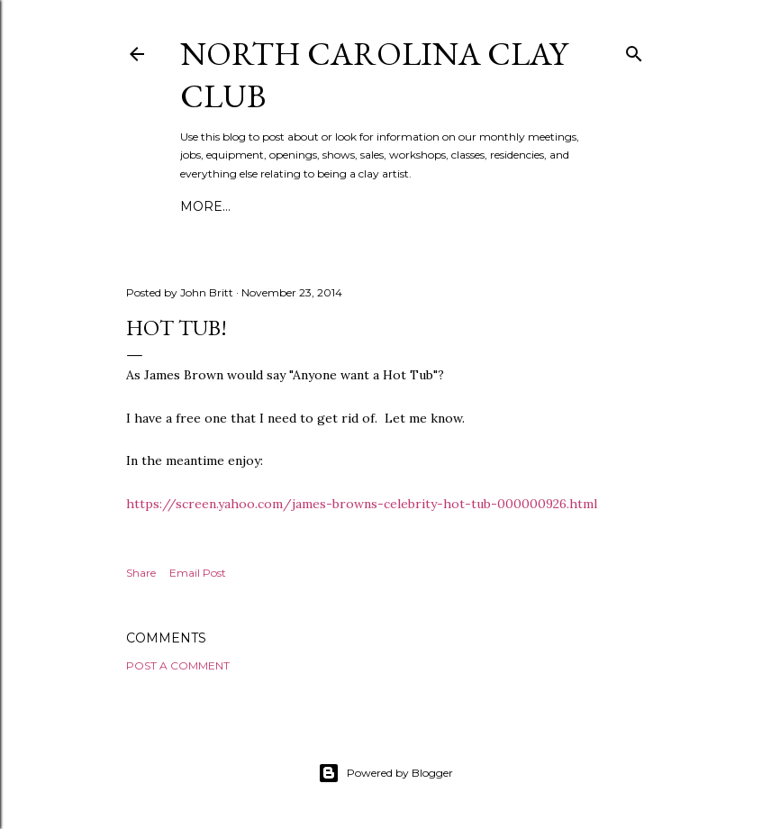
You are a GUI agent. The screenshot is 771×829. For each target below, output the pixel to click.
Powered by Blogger (385, 773)
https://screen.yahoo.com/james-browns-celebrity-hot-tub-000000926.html (361, 504)
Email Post (197, 572)
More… (205, 206)
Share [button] (141, 572)
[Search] (634, 50)
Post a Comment (178, 665)
